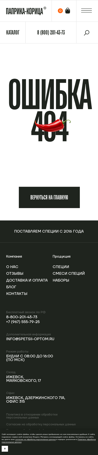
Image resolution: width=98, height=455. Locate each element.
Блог (11, 287)
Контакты (16, 293)
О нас (12, 267)
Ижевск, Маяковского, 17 (23, 379)
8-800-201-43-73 (21, 317)
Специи (61, 267)
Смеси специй (69, 273)
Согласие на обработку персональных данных (41, 424)
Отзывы (14, 273)
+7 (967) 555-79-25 (23, 322)
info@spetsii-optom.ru (30, 339)
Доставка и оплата (27, 280)
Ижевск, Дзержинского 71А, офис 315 (35, 400)
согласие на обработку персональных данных (35, 439)
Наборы (61, 280)
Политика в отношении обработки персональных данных (32, 416)
